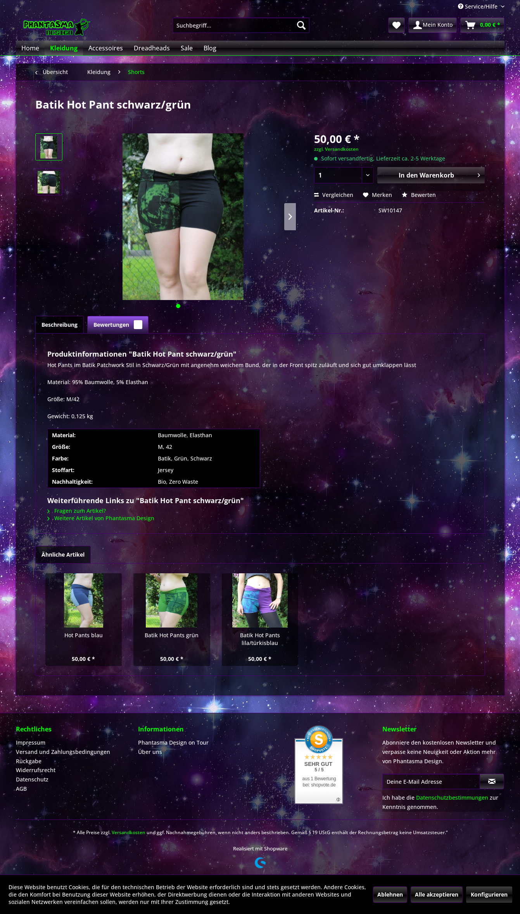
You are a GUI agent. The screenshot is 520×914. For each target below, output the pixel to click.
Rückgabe (28, 761)
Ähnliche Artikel (63, 554)
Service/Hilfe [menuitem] (478, 6)
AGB (21, 788)
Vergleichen (333, 194)
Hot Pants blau (83, 635)
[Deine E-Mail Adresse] (431, 781)
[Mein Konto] (432, 25)
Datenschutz (32, 779)
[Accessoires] (105, 48)
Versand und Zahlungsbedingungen (63, 751)
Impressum (30, 742)
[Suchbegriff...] (241, 25)
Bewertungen (117, 324)
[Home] (30, 48)
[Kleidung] (64, 48)
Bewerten (419, 194)
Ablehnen (390, 894)
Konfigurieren (489, 894)
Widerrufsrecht (35, 770)
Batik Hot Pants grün (172, 635)
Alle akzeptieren (436, 894)
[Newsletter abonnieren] (492, 781)
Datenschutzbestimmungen (452, 797)
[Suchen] (301, 25)
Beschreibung (59, 324)
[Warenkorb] (482, 25)
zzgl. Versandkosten (336, 149)
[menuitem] (241, 25)
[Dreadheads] (151, 48)
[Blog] (210, 48)
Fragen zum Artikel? (76, 510)
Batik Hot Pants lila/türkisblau (260, 639)
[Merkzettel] (396, 25)
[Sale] (186, 48)
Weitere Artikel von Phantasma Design (100, 518)
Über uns (150, 751)
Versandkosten (128, 832)
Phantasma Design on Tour (173, 742)
